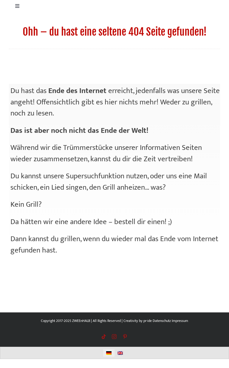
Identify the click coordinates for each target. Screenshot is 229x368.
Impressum (180, 321)
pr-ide (147, 321)
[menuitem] (108, 353)
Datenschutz (162, 321)
